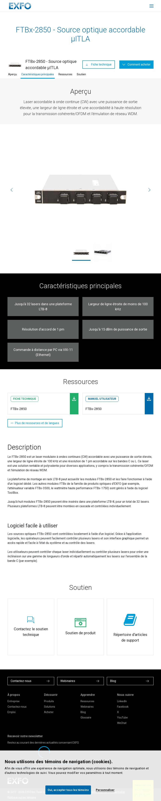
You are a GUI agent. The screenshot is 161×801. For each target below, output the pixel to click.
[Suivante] (149, 189)
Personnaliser (105, 790)
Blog (83, 712)
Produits (49, 701)
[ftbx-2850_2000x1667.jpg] (80, 190)
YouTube (122, 717)
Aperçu (12, 74)
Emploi (11, 712)
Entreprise (13, 701)
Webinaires (87, 706)
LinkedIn (122, 701)
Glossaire (85, 717)
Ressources (65, 74)
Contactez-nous (17, 706)
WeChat (121, 722)
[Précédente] (11, 189)
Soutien (81, 74)
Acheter (49, 712)
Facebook (123, 706)
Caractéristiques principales (37, 74)
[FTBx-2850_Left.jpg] (102, 252)
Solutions (49, 706)
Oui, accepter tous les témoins (68, 790)
